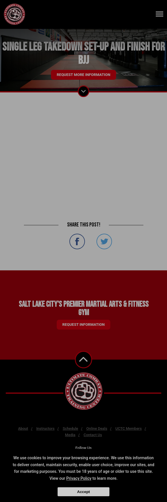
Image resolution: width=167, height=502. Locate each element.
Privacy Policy (79, 478)
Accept (83, 492)
